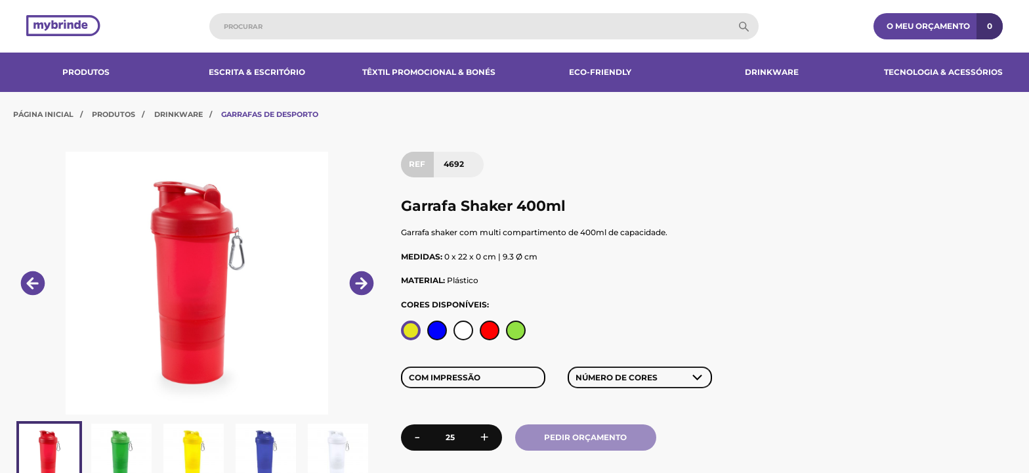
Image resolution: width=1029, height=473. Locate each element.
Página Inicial (43, 114)
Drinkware (772, 72)
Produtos (86, 72)
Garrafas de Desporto (269, 114)
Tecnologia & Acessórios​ (943, 72)
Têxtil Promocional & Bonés (428, 72)
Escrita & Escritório (257, 72)
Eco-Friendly (600, 72)
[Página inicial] (63, 26)
